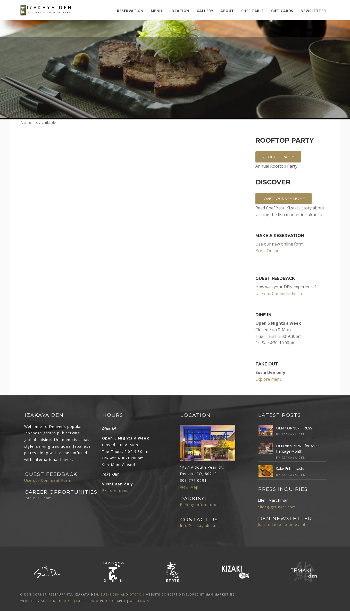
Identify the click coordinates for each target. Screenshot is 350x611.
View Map (189, 487)
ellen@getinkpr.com (277, 506)
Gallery (205, 10)
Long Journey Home (283, 199)
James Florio (86, 601)
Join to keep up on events (283, 524)
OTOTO (136, 594)
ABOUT (227, 10)
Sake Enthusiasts (290, 468)
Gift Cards (282, 10)
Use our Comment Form (278, 293)
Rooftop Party (278, 157)
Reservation (130, 10)
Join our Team (38, 497)
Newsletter (313, 10)
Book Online (267, 251)
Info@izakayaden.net (200, 525)
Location (179, 10)
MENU (156, 10)
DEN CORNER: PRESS (294, 428)
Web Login (139, 601)
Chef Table (252, 10)
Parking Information (199, 504)
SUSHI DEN (110, 594)
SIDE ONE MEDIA (55, 601)
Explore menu (268, 379)
